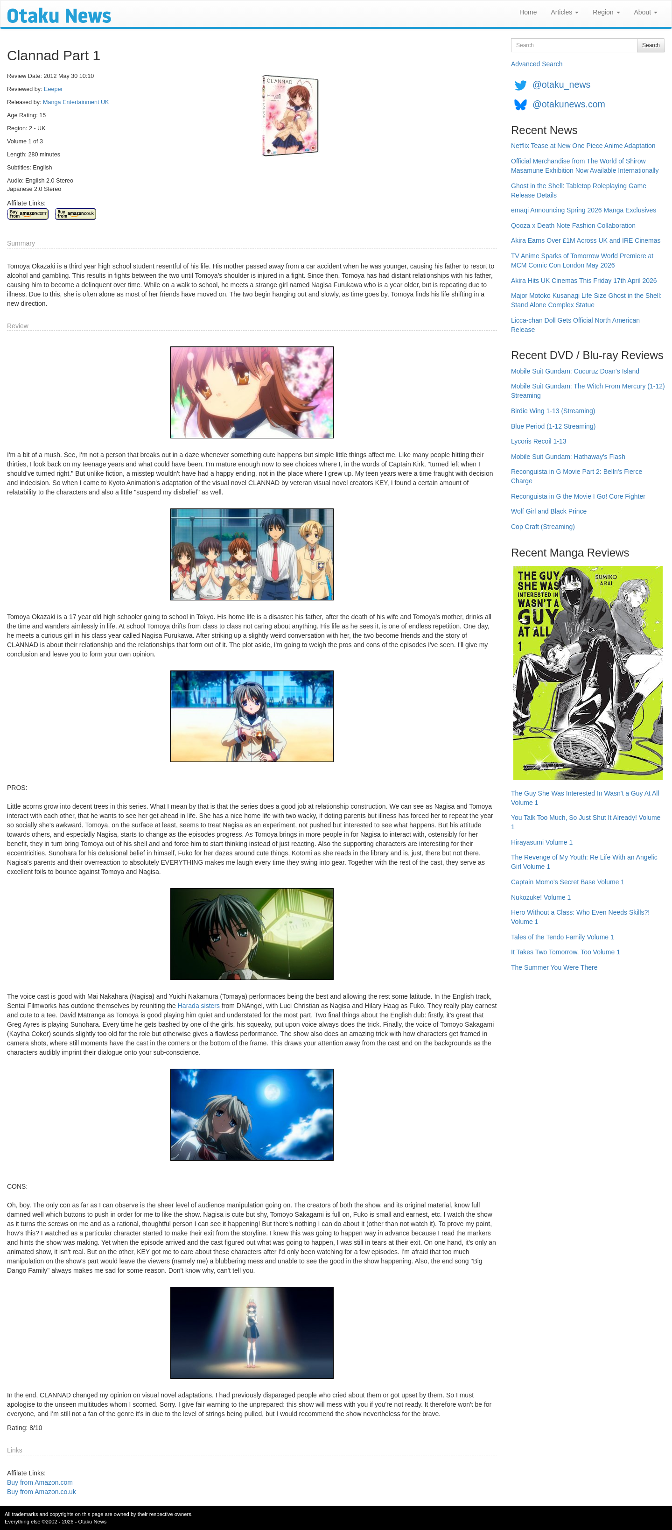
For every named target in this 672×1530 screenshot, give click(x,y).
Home (528, 12)
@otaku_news (561, 84)
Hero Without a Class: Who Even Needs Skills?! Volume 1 (580, 917)
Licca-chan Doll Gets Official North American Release (575, 325)
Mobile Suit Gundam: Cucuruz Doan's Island (575, 371)
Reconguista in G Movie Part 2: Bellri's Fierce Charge (576, 476)
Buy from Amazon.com (40, 1482)
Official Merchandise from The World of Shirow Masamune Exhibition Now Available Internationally (584, 165)
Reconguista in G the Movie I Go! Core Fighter (578, 496)
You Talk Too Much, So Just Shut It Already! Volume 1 (585, 822)
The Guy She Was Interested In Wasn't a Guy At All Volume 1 (585, 798)
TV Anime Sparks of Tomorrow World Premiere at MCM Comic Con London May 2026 (582, 260)
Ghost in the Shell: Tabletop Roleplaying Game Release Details (578, 190)
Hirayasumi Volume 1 (542, 842)
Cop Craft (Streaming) (543, 526)
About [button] (646, 12)
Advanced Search (537, 64)
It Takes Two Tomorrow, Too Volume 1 (565, 952)
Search (651, 45)
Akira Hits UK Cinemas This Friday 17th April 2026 (584, 280)
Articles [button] (565, 12)
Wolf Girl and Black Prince (549, 511)
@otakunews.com (568, 104)
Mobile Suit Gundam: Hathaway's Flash (568, 456)
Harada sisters (199, 1005)
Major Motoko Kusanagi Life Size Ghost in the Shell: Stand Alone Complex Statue (586, 300)
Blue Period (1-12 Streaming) (553, 426)
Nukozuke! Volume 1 (541, 897)
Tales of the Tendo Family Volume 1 (562, 937)
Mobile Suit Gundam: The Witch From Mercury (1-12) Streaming (588, 390)
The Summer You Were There (554, 967)
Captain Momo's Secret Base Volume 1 (567, 882)
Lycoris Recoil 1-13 (539, 441)
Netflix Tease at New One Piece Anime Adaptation (583, 145)
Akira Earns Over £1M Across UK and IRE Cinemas (586, 240)
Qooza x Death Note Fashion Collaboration (573, 225)
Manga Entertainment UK (76, 102)
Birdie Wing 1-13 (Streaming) (553, 411)
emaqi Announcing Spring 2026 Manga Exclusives (583, 210)
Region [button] (606, 12)
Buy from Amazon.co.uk (41, 1491)
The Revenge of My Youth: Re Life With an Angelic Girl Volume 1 (584, 861)
